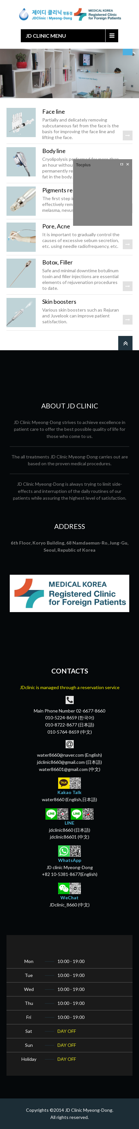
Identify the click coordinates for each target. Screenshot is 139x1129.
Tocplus (83, 165)
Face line (53, 111)
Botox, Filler (57, 262)
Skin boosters (59, 301)
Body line (54, 150)
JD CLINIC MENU (46, 35)
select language (128, 52)
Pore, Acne (56, 226)
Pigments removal (65, 190)
